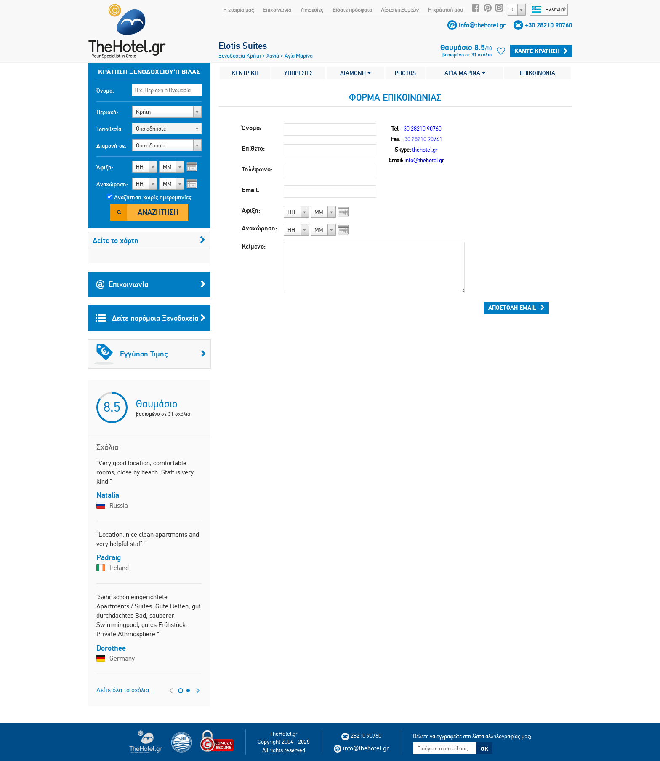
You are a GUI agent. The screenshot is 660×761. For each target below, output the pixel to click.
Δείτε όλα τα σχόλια (122, 690)
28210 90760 (361, 736)
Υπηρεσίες (311, 9)
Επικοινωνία (277, 9)
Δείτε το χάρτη (149, 240)
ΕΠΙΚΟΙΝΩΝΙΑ (537, 73)
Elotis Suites (242, 45)
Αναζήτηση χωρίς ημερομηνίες (152, 197)
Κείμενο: (254, 246)
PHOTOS (405, 73)
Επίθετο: (253, 148)
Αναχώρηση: (112, 184)
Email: (250, 189)
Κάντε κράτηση (541, 51)
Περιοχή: (107, 112)
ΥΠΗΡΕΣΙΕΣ (298, 73)
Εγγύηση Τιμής (150, 354)
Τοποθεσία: (109, 129)
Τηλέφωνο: (257, 169)
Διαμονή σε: (111, 146)
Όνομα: (105, 90)
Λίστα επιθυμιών (400, 9)
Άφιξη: (104, 167)
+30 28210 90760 (548, 25)
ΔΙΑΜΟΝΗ (355, 73)
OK (484, 749)
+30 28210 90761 (422, 139)
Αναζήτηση (158, 212)
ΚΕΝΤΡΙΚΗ (245, 73)
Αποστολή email (516, 307)
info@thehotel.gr (482, 25)
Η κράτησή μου (445, 9)
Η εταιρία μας (238, 9)
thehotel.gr (425, 149)
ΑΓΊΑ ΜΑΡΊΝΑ (464, 73)
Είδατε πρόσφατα (352, 9)
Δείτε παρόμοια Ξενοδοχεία (151, 318)
